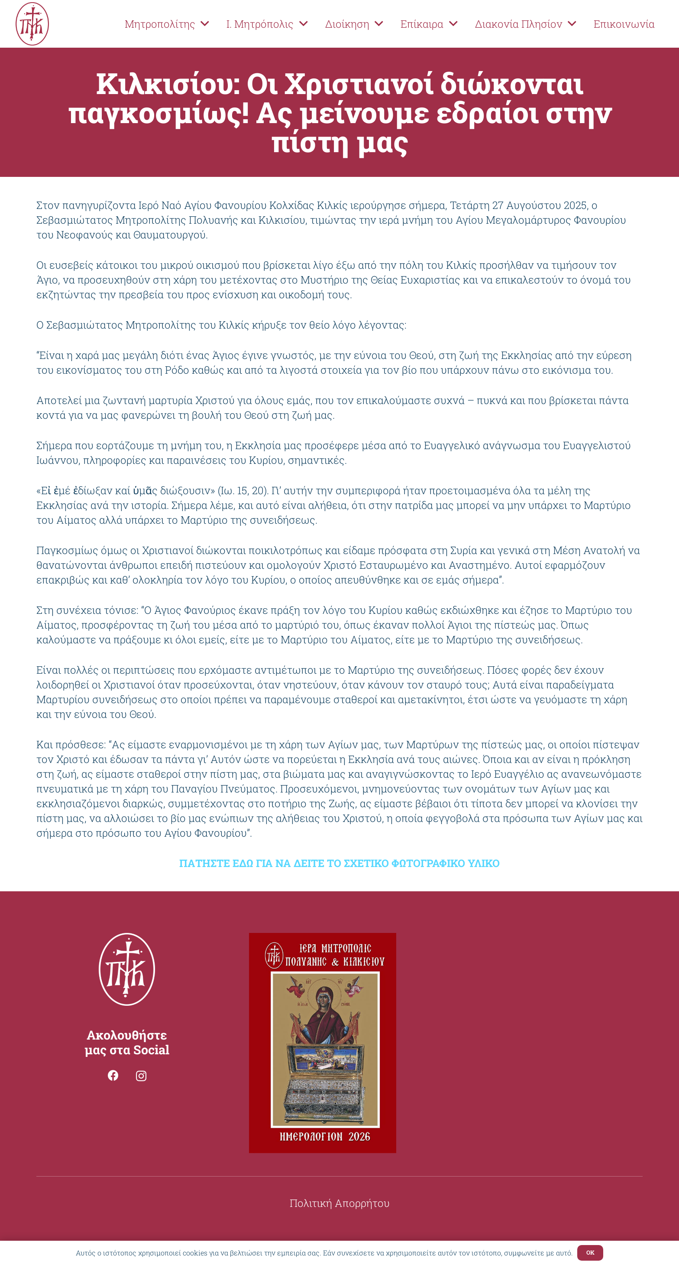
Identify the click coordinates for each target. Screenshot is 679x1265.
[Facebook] (113, 1075)
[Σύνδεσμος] (32, 24)
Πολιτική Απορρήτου (340, 1203)
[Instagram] (141, 1076)
